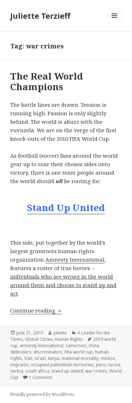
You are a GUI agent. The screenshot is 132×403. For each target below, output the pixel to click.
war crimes (96, 371)
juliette (60, 333)
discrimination (47, 352)
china (93, 346)
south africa (37, 371)
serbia (16, 371)
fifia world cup (78, 352)
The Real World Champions (46, 81)
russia (114, 365)
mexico (108, 358)
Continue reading (36, 310)
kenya (53, 358)
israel (40, 358)
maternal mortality (80, 358)
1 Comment (40, 377)
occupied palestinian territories (62, 365)
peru (101, 365)
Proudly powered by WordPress (42, 394)
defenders (20, 352)
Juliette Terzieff (40, 15)
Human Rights (69, 339)
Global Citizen (39, 339)
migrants (19, 365)
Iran (28, 358)
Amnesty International (75, 259)
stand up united (67, 371)
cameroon (75, 346)
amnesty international (41, 346)
